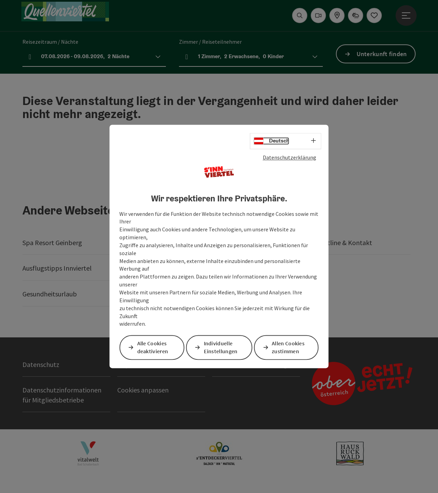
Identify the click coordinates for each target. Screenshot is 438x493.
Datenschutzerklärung (289, 157)
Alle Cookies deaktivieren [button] (153, 347)
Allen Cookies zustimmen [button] (288, 347)
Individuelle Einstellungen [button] (221, 347)
